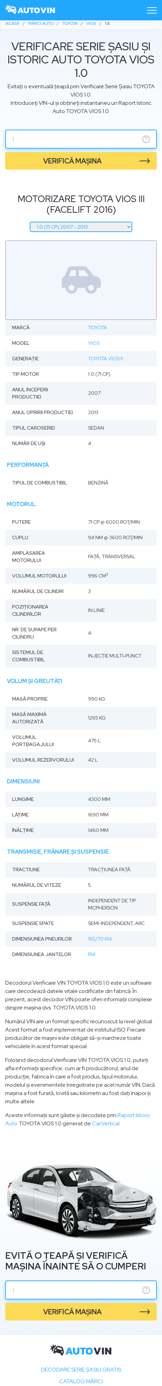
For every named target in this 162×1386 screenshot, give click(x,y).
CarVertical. (106, 1123)
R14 (91, 954)
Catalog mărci (81, 1381)
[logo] (30, 10)
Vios (93, 343)
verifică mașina (72, 161)
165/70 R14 (100, 939)
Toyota (97, 327)
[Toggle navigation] (152, 10)
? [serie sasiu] (146, 139)
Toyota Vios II (105, 358)
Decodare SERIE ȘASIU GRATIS (81, 1369)
